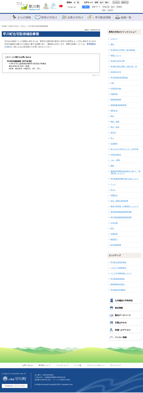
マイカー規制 (121, 338)
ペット (113, 185)
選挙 (112, 45)
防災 (112, 229)
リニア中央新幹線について (121, 274)
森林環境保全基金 (118, 285)
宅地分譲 (105, 7)
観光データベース (123, 316)
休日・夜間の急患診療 (119, 201)
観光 (113, 7)
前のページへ (96, 75)
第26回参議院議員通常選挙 (121, 212)
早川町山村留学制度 (118, 263)
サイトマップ (115, 366)
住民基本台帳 (116, 89)
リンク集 (77, 366)
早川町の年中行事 (118, 61)
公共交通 (114, 223)
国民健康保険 (116, 100)
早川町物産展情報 (118, 279)
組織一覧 (126, 17)
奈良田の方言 (116, 72)
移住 (104, 10)
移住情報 (119, 308)
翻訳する (125, 2)
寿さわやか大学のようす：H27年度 (124, 150)
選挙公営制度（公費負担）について (125, 207)
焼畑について (116, 56)
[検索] (73, 7)
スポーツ (114, 39)
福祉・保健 (115, 122)
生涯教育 (114, 144)
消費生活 (114, 196)
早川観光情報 (103, 17)
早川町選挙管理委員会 (119, 78)
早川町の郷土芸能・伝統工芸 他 (124, 67)
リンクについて (63, 366)
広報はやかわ (121, 323)
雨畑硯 (119, 7)
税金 (112, 117)
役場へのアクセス (123, 330)
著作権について (45, 366)
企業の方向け (75, 17)
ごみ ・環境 (115, 161)
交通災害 (114, 234)
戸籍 (112, 84)
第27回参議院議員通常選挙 (121, 218)
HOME (4, 27)
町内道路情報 (116, 245)
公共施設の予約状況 (124, 301)
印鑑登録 (114, 95)
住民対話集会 (116, 155)
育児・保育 (115, 128)
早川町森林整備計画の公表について (125, 179)
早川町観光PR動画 (118, 290)
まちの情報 (24, 17)
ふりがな (116, 2)
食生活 (113, 133)
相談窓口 (114, 240)
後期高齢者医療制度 (118, 106)
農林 (112, 166)
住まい (24, 27)
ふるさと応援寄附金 (118, 268)
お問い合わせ (28, 366)
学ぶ (112, 139)
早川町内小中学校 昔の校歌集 (123, 50)
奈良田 (110, 10)
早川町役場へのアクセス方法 (15, 386)
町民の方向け (49, 17)
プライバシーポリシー (95, 366)
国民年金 (114, 111)
